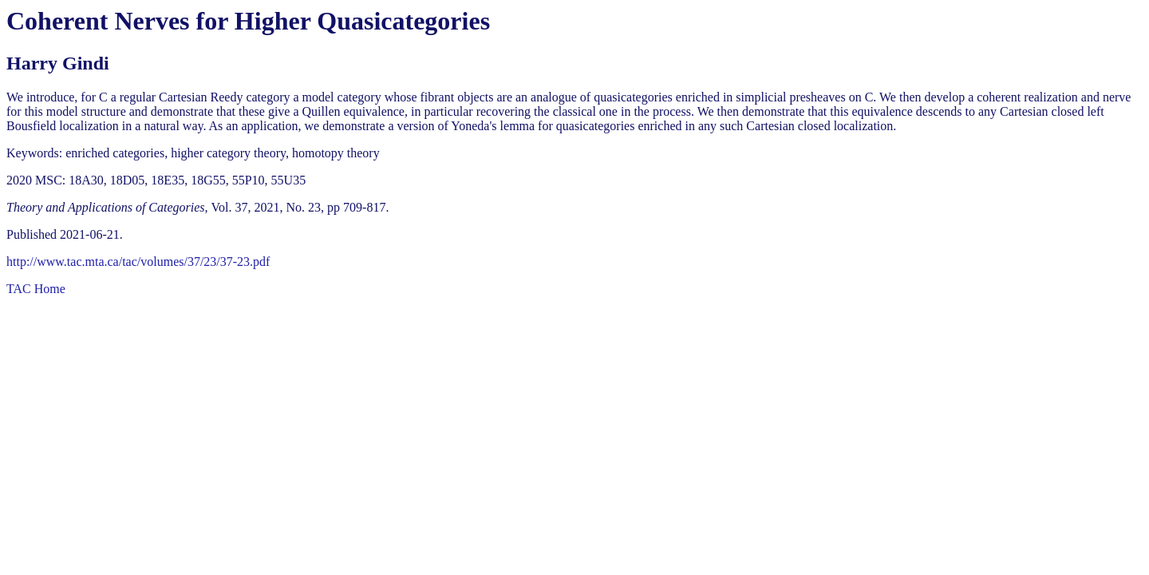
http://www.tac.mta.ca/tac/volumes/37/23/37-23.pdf (138, 261)
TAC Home (35, 288)
